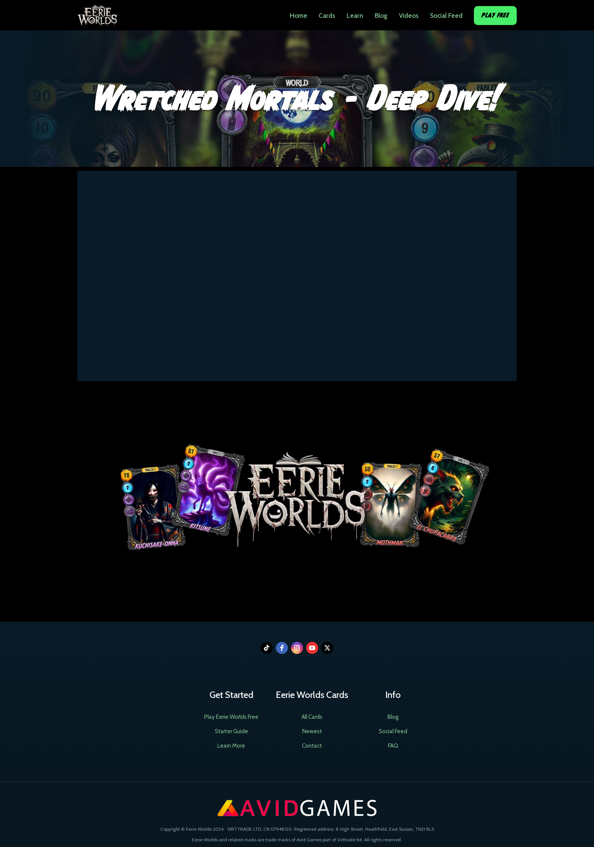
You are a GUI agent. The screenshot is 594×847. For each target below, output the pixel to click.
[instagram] (297, 648)
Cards (327, 15)
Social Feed (446, 15)
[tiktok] (267, 648)
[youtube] (312, 648)
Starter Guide (231, 731)
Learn (355, 15)
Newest (312, 731)
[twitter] (327, 648)
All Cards (312, 716)
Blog (381, 15)
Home (298, 15)
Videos (409, 15)
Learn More (231, 745)
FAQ (393, 745)
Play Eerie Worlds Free (231, 716)
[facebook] (282, 648)
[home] (97, 13)
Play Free (495, 15)
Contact (312, 745)
